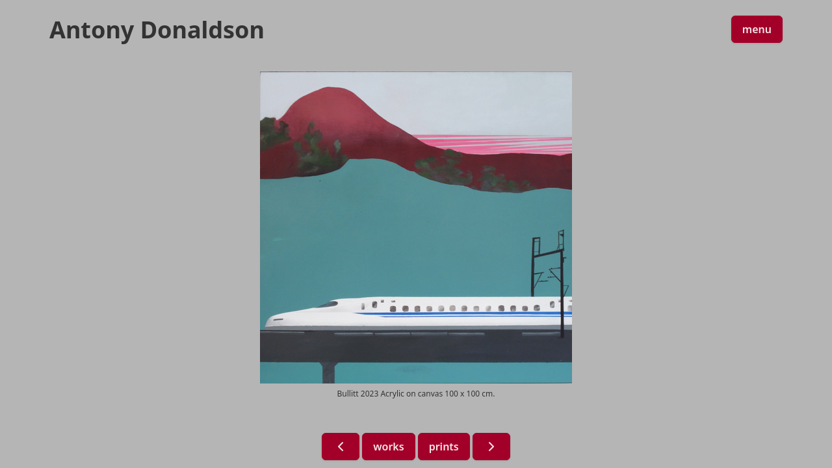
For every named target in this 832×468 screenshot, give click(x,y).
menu (757, 29)
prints (444, 446)
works (388, 446)
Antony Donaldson (157, 30)
